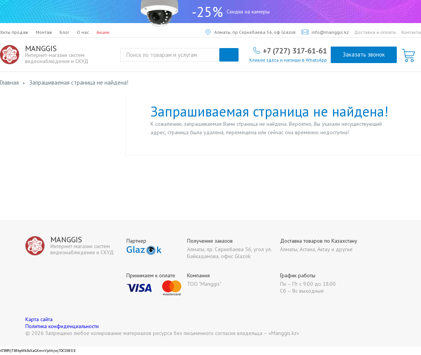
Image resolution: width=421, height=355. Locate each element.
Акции (102, 32)
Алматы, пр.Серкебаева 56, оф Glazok (251, 32)
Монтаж (44, 32)
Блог (65, 32)
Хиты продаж (14, 32)
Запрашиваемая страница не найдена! (78, 82)
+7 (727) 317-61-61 (295, 50)
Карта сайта (39, 319)
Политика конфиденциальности (62, 326)
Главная (9, 82)
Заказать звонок (364, 54)
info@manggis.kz (325, 32)
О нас (83, 32)
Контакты (411, 32)
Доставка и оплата (375, 32)
